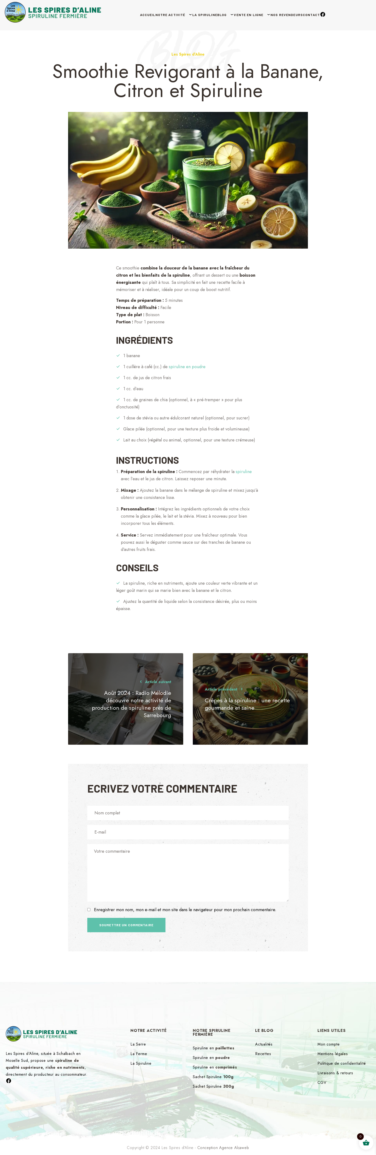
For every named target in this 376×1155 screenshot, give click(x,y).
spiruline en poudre (187, 367)
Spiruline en (213, 1048)
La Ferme (138, 1054)
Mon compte (328, 1044)
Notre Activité (150, 14)
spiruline (244, 472)
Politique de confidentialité (341, 1063)
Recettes (263, 1054)
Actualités (264, 1044)
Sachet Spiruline (213, 1077)
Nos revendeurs (299, 14)
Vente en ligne (252, 14)
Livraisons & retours (335, 1073)
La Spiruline (192, 14)
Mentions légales (332, 1054)
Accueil (119, 14)
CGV (321, 1082)
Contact (331, 14)
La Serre (138, 1044)
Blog (218, 14)
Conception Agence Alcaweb (223, 1147)
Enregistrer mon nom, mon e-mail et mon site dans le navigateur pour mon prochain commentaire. (185, 910)
